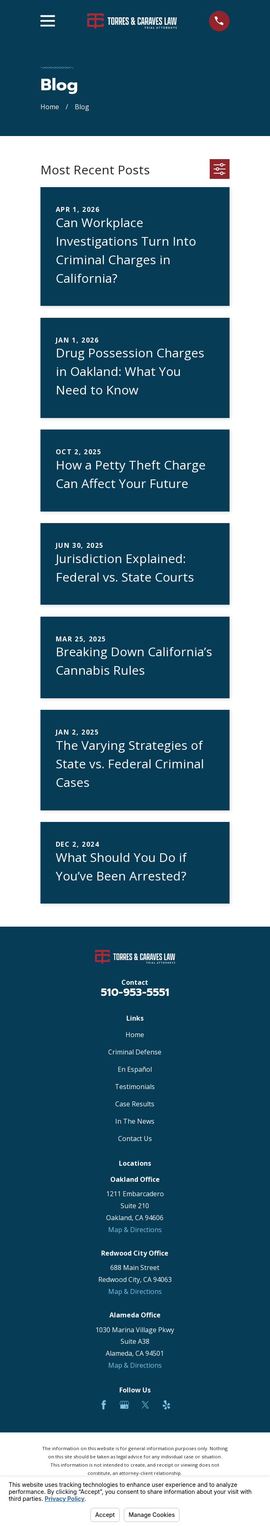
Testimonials (135, 1086)
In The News (134, 1121)
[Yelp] (166, 1404)
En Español (135, 1069)
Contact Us (135, 1138)
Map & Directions (135, 1229)
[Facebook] (103, 1404)
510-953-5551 (135, 992)
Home (135, 1034)
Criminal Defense (134, 1051)
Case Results (134, 1103)
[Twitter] (145, 1404)
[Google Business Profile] (124, 1404)
